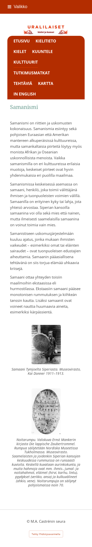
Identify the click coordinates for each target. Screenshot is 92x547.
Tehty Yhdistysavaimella (46, 534)
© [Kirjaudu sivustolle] (29, 521)
